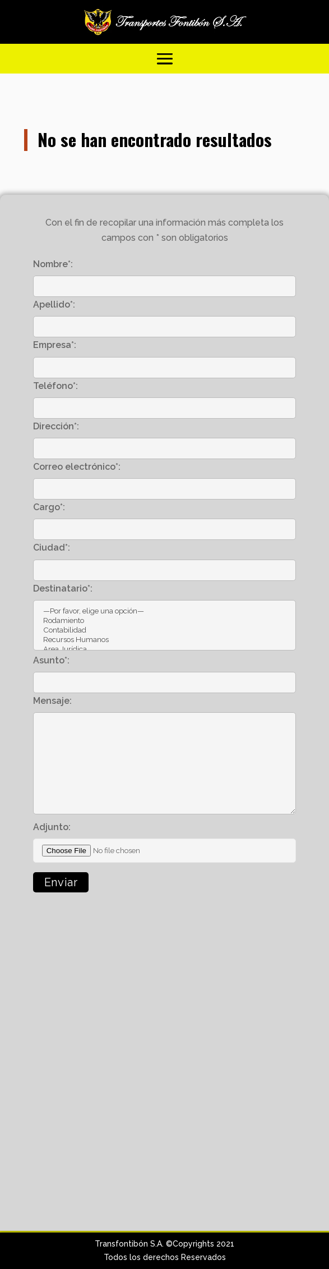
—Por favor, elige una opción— (165, 611)
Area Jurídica (165, 649)
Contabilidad (165, 630)
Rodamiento (165, 620)
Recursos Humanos (165, 639)
